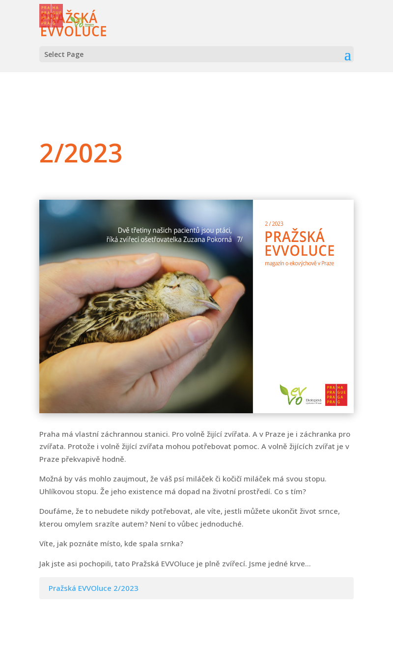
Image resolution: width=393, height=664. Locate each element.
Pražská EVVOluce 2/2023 (94, 588)
